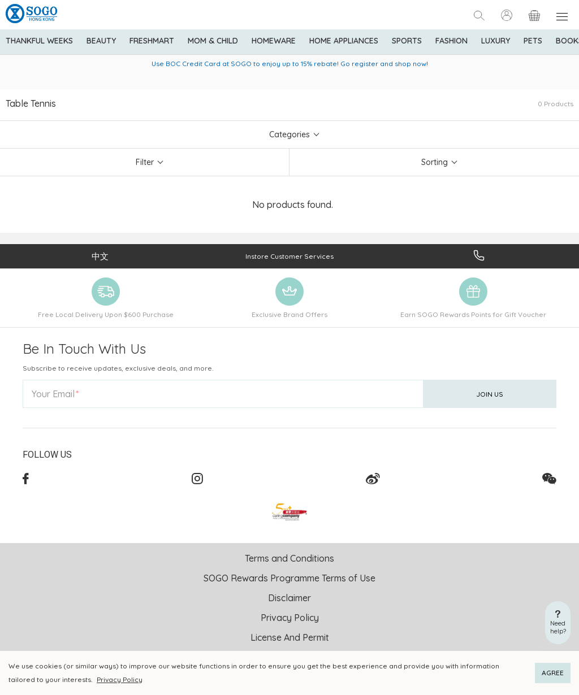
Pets (533, 41)
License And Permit (289, 637)
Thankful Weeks (39, 41)
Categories (289, 134)
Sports (407, 41)
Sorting (434, 162)
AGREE (553, 672)
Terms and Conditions (289, 558)
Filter (145, 162)
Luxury (495, 41)
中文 (100, 256)
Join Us (489, 394)
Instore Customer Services (289, 256)
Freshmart (151, 41)
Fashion (451, 41)
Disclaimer (289, 597)
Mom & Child (213, 41)
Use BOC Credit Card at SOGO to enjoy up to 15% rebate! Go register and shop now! (290, 63)
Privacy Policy (119, 679)
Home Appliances (343, 41)
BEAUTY (101, 41)
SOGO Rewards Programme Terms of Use (289, 578)
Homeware (274, 41)
